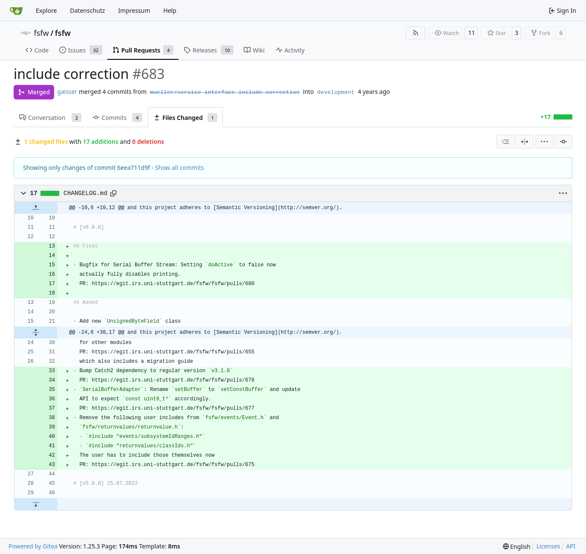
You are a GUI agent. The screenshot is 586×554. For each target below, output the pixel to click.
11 (471, 33)
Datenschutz (87, 10)
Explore (46, 10)
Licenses (548, 546)
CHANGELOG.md (85, 193)
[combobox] (505, 142)
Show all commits (179, 167)
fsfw (41, 33)
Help (169, 10)
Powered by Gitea (33, 546)
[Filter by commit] (563, 142)
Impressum (134, 10)
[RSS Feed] (415, 32)
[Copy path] (113, 193)
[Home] (16, 10)
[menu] (544, 142)
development (336, 92)
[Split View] (525, 142)
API (570, 546)
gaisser (67, 91)
